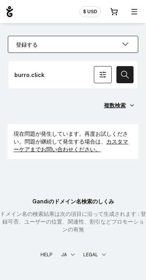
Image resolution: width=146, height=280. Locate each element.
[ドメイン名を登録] (73, 74)
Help (46, 254)
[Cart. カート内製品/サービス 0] (114, 12)
